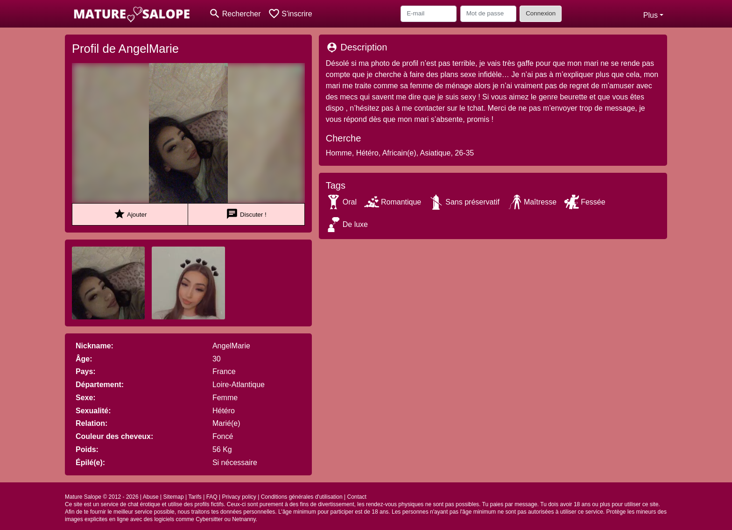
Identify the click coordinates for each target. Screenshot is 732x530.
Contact (356, 497)
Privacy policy (239, 497)
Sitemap (173, 497)
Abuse (151, 497)
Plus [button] (650, 15)
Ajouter (130, 214)
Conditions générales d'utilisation (302, 497)
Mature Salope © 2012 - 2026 (102, 497)
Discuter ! (246, 214)
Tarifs (195, 497)
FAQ (212, 497)
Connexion (541, 13)
